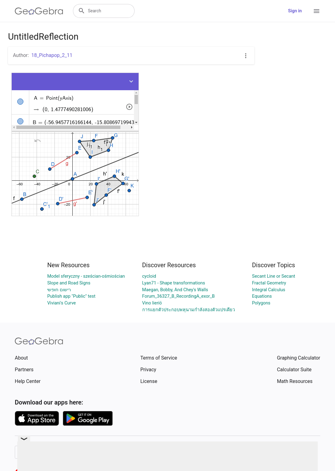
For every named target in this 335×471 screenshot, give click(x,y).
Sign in (295, 11)
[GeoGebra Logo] (39, 11)
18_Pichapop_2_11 (52, 55)
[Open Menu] (316, 11)
